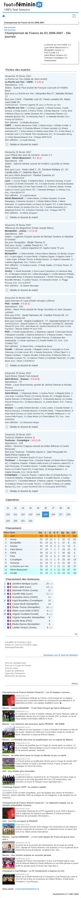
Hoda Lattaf (28, 169)
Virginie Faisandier (61, 259)
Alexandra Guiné (50, 280)
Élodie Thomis (34, 242)
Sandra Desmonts (48, 326)
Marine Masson (35, 402)
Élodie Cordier (61, 125)
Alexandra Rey (43, 93)
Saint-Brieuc (11, 379)
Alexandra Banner (53, 399)
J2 (15, 508)
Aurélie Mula (18, 620)
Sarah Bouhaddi (23, 271)
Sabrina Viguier (47, 256)
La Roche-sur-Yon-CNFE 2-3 (57, 45)
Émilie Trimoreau (55, 277)
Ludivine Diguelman (30, 248)
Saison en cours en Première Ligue (21, 645)
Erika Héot (45, 355)
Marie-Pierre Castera (15, 454)
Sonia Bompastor (65, 183)
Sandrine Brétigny (51, 169)
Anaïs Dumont (33, 413)
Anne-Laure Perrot (22, 189)
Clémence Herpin (31, 422)
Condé (15, 303)
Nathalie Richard (64, 93)
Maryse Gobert (27, 323)
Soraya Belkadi (55, 469)
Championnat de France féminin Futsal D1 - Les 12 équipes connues (36, 692)
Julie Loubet (47, 408)
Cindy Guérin (21, 111)
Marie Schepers (30, 213)
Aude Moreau (29, 140)
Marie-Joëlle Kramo (40, 463)
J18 (68, 514)
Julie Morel (30, 326)
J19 (8, 521)
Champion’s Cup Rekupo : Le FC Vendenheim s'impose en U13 (33, 871)
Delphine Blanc (30, 172)
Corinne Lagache (28, 105)
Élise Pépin (60, 352)
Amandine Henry (64, 134)
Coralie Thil (32, 484)
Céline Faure (21, 469)
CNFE (30, 82)
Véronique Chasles (31, 399)
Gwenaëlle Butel (14, 277)
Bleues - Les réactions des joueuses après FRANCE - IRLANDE (33, 724)
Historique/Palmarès (14, 647)
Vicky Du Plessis (29, 475)
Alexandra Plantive (54, 113)
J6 (45, 508)
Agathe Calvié (49, 248)
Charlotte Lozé (31, 99)
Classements (50, 60)
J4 (30, 508)
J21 (23, 521)
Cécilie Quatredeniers (24, 332)
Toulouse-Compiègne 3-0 (55, 58)
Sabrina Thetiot (37, 358)
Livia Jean (9, 396)
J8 (60, 508)
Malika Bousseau (31, 122)
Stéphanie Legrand (45, 332)
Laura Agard (17, 256)
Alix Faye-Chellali (35, 186)
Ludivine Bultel (24, 204)
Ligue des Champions (15, 673)
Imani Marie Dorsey (14, 413)
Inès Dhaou (66, 131)
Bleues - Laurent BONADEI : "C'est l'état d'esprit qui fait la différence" (36, 708)
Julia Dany (39, 469)
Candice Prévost (52, 315)
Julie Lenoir (23, 352)
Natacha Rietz (59, 355)
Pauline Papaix (43, 460)
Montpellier (11, 231)
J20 (15, 521)
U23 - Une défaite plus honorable (18, 771)
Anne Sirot (67, 111)
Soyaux (24, 379)
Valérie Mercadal (30, 286)
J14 (38, 514)
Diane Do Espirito (44, 204)
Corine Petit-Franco (14, 416)
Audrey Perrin (47, 393)
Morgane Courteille (51, 323)
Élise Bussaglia (41, 274)
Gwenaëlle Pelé (23, 337)
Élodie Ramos (42, 259)
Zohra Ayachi (27, 131)
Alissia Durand (54, 108)
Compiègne (23, 440)
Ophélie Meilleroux (55, 413)
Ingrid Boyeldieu (63, 481)
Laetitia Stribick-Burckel (28, 408)
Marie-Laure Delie (45, 131)
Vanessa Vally (65, 271)
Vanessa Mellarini (15, 478)
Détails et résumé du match (24, 144)
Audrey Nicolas (42, 396)
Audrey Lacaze (30, 265)
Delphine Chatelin (19, 463)
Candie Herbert (63, 408)
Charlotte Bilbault (32, 128)
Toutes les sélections (14, 671)
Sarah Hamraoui (30, 315)
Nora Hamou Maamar (47, 253)
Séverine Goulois (25, 201)
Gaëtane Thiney (15, 484)
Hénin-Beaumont (21, 158)
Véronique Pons (26, 460)
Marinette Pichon (20, 590)
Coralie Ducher (48, 183)
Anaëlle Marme (53, 478)
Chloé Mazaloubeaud (17, 137)
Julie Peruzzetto (55, 452)
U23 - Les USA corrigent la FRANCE (20, 821)
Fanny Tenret (62, 265)
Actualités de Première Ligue (18, 642)
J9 (68, 508)
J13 (30, 514)
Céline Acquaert (49, 198)
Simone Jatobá (56, 186)
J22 (30, 521)
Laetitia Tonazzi (32, 245)
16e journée (10, 30)
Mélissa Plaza (13, 113)
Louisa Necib (31, 256)
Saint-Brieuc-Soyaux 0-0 (55, 55)
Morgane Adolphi (19, 274)
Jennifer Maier (46, 410)
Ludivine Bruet (29, 195)
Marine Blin (45, 475)
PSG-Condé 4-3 (51, 52)
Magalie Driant (63, 393)
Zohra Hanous (11, 268)
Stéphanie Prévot (13, 210)
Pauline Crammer (42, 175)
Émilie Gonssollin (26, 183)
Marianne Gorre (45, 346)
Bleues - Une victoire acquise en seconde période (26, 855)
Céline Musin (33, 198)
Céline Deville (27, 253)
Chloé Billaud (48, 416)
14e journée (10, 27)
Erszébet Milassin (28, 481)
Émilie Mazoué (52, 111)
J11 (15, 514)
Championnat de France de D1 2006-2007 (24, 22)
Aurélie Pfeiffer (46, 340)
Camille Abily (11, 172)
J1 (8, 508)
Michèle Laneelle (23, 349)
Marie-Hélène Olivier (47, 201)
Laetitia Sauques (31, 113)
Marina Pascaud (12, 410)
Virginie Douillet (30, 355)
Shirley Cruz (64, 189)
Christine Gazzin (34, 452)
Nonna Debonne (13, 318)
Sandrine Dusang (55, 181)
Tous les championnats (15, 663)
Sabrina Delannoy (35, 334)
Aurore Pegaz (20, 181)
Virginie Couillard (32, 321)
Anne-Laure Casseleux (44, 271)
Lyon (7, 158)
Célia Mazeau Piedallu (63, 274)
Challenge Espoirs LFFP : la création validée (24, 787)
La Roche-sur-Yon (14, 82)
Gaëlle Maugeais (48, 466)
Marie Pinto (28, 346)
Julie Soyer (12, 259)
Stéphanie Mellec (30, 393)
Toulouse (10, 440)
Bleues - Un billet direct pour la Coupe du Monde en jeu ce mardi (34, 755)
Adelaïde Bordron (13, 116)
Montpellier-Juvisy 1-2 (54, 50)
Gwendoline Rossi (13, 128)
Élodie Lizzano (67, 253)
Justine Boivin (52, 402)
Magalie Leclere (41, 349)
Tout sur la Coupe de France (18, 665)
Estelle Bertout (61, 475)
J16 (53, 514)
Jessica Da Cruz (31, 207)
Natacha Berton (63, 410)
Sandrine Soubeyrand (35, 277)
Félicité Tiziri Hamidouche (36, 134)
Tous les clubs (11, 668)
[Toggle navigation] (74, 16)
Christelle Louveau (13, 358)
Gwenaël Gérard (57, 321)
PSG (7, 303)
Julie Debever (65, 204)
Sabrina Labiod (60, 463)
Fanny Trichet (36, 111)
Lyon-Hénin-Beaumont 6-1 (56, 47)
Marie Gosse (14, 207)
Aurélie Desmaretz (54, 207)
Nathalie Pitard (55, 358)
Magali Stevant (63, 396)
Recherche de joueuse (15, 676)
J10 (8, 514)
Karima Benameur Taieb (26, 125)
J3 (23, 508)
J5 (38, 508)
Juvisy (22, 231)
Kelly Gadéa (46, 265)
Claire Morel (32, 416)
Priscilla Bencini (30, 410)
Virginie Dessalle (12, 472)
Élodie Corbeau (52, 484)
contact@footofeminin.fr (27, 889)
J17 (60, 514)
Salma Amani (46, 125)
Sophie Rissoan (12, 399)
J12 (23, 514)
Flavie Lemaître (51, 99)
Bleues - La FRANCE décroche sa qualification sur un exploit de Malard (37, 739)
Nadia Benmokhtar (34, 478)
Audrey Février (24, 396)
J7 (53, 508)
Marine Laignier (46, 481)
